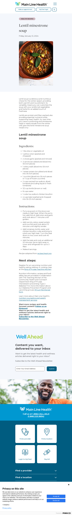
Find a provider (23, 470)
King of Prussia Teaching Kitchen (37, 269)
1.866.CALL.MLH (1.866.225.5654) (38, 415)
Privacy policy (6, 508)
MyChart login (43, 9)
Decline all (56, 500)
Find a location (23, 477)
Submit (51, 369)
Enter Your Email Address (25, 369)
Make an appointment (25, 9)
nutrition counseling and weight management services (32, 299)
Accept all (56, 496)
